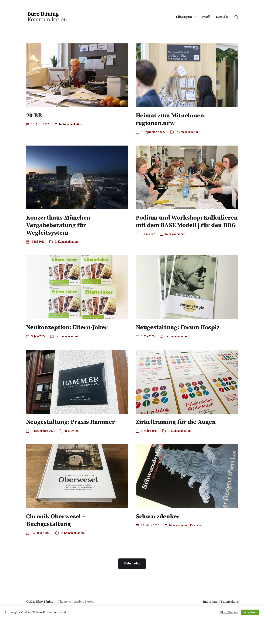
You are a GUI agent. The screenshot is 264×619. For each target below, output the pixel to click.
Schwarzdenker (158, 516)
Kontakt (222, 17)
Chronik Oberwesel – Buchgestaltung (55, 520)
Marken (73, 431)
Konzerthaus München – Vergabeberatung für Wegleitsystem (60, 225)
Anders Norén (84, 602)
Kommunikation (72, 124)
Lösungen (184, 17)
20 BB (34, 115)
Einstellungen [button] (229, 612)
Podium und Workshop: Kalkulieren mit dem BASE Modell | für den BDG (187, 221)
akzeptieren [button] (250, 612)
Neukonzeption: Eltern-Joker (67, 327)
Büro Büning (44, 602)
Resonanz (196, 525)
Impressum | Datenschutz (220, 602)
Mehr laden (132, 563)
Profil (206, 17)
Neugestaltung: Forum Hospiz (178, 327)
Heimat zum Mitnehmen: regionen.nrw (171, 119)
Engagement (176, 234)
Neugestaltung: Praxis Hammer (70, 422)
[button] (236, 16)
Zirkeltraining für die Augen (176, 422)
